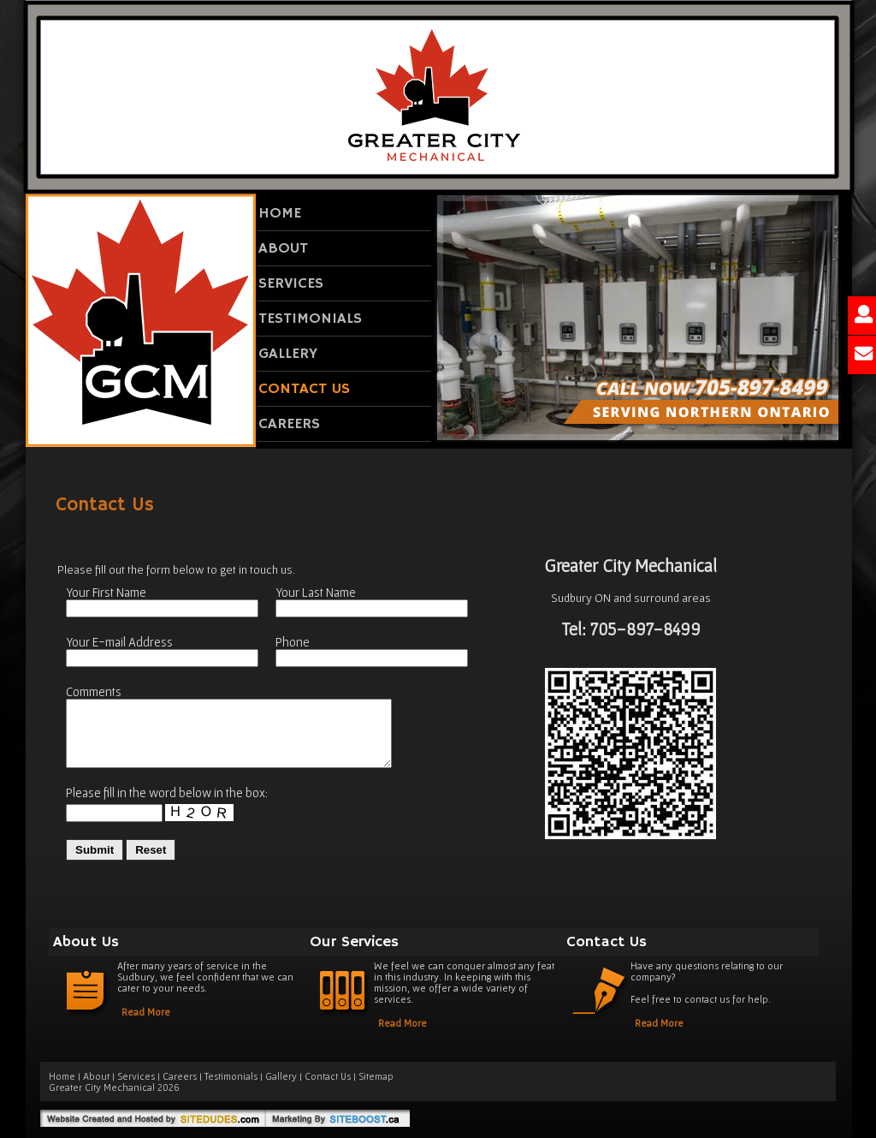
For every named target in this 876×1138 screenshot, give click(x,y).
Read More (145, 1011)
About (283, 248)
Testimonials (310, 318)
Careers (289, 423)
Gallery (287, 353)
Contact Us (304, 388)
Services (290, 283)
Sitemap (376, 1075)
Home (279, 213)
